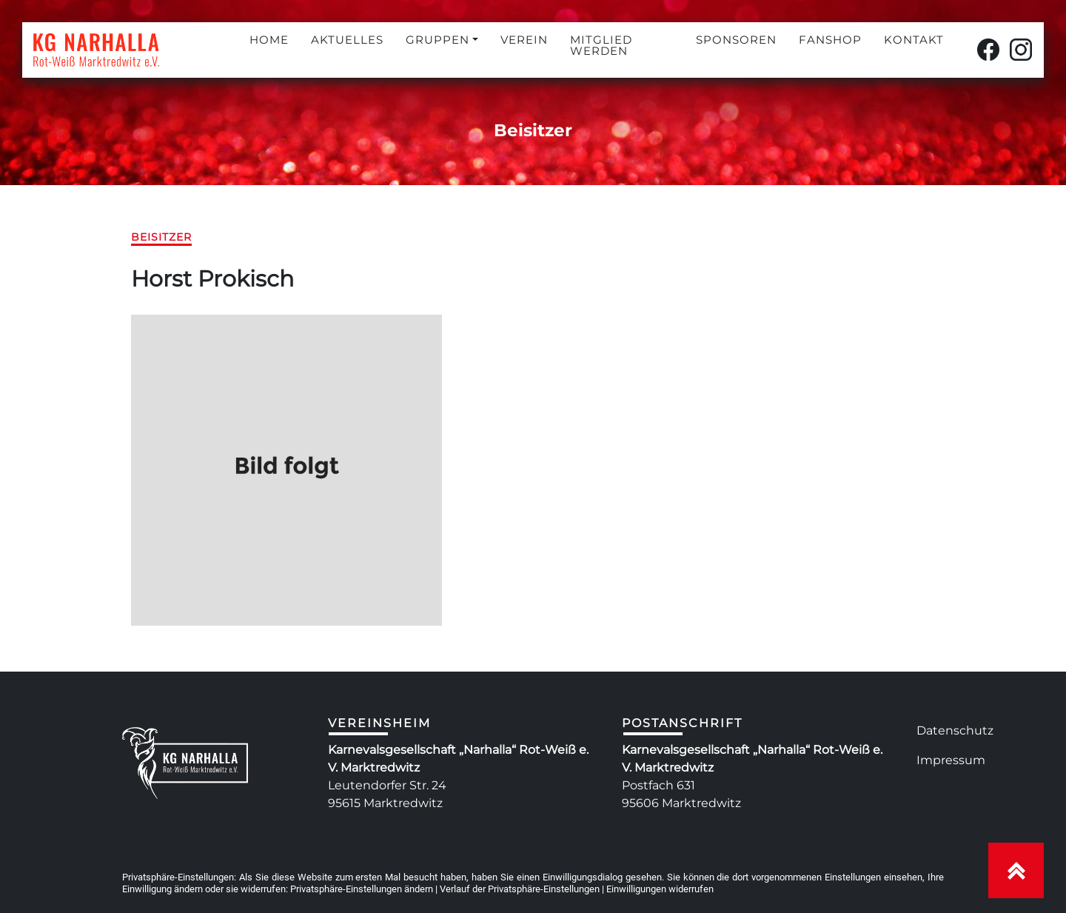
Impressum (950, 760)
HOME (269, 40)
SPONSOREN (736, 40)
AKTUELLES (347, 40)
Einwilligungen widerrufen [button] (660, 888)
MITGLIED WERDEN (601, 45)
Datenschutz (954, 730)
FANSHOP (830, 40)
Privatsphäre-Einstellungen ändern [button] (361, 888)
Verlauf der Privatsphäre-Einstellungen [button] (520, 888)
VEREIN (524, 40)
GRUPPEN (437, 40)
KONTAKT (914, 40)
